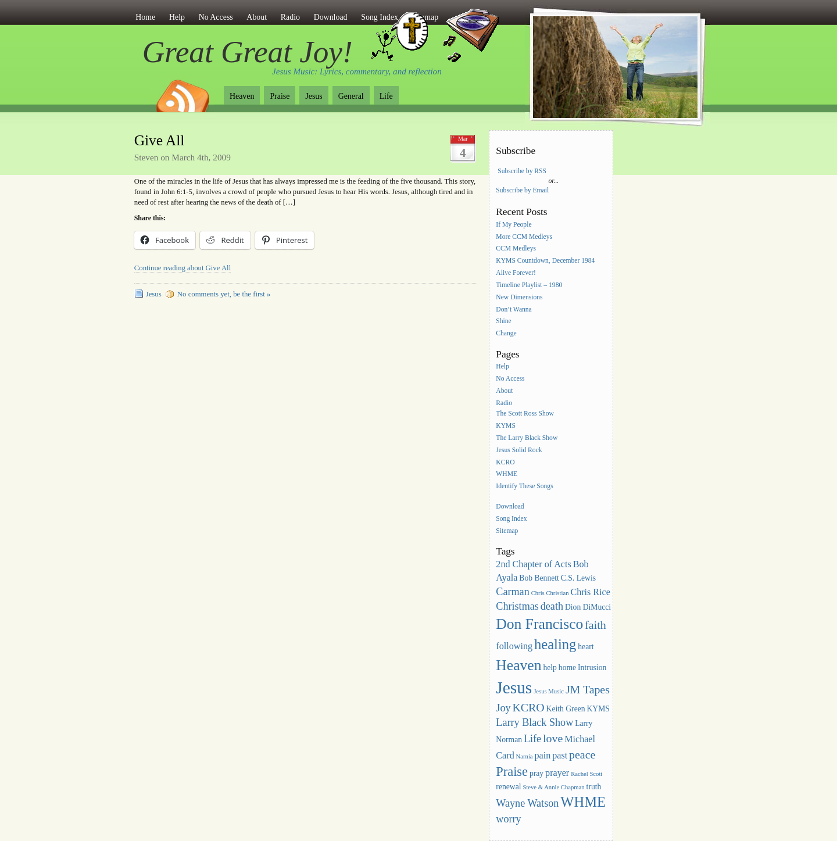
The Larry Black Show (526, 438)
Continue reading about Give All (182, 268)
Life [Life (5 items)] (532, 739)
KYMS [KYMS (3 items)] (597, 708)
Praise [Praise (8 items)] (512, 771)
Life (386, 96)
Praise (279, 96)
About (256, 17)
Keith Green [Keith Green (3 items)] (565, 708)
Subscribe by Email (522, 190)
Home (145, 17)
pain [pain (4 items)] (543, 755)
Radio (290, 17)
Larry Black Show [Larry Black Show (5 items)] (534, 722)
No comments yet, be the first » (223, 294)
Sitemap (507, 531)
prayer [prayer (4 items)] (557, 773)
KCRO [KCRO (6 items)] (528, 707)
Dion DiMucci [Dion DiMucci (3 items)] (588, 607)
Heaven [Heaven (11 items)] (518, 665)
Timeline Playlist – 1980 (529, 285)
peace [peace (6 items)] (582, 754)
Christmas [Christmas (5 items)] (517, 606)
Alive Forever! (516, 273)
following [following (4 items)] (514, 646)
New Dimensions (519, 297)
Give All (159, 140)
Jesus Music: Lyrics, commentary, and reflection (357, 71)
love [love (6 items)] (553, 738)
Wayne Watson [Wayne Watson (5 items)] (527, 803)
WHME (506, 474)
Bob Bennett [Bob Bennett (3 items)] (539, 578)
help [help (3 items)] (550, 667)
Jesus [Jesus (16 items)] (514, 687)
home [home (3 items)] (567, 667)
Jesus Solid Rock (519, 450)
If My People (513, 224)
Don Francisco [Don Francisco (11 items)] (539, 623)
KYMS (506, 426)
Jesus (313, 96)
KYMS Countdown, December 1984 (545, 261)
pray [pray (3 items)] (536, 773)
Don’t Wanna (513, 309)
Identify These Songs (524, 487)
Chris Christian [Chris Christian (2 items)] (550, 593)
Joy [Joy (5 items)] (503, 708)
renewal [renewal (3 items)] (508, 786)
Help (177, 17)
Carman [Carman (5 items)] (512, 591)
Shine (503, 321)
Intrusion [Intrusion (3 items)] (592, 667)
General (351, 96)
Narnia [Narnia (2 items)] (524, 756)
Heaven (242, 96)
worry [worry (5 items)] (508, 819)
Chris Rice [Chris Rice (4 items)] (590, 592)
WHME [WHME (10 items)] (583, 802)
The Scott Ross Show (525, 413)
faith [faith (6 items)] (595, 624)
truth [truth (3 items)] (594, 786)
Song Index (511, 519)
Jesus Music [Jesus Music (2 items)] (549, 691)
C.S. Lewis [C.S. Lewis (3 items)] (578, 578)
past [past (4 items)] (559, 755)
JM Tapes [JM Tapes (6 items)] (588, 689)
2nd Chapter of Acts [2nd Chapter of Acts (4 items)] (533, 564)
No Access (216, 17)
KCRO (505, 462)
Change (506, 334)
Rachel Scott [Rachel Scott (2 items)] (586, 774)
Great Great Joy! (247, 51)
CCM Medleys (516, 249)
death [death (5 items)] (552, 606)
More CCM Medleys (524, 237)
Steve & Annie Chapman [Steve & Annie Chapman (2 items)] (553, 787)
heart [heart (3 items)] (585, 646)
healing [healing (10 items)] (555, 644)
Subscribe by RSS (522, 171)
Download (331, 17)
